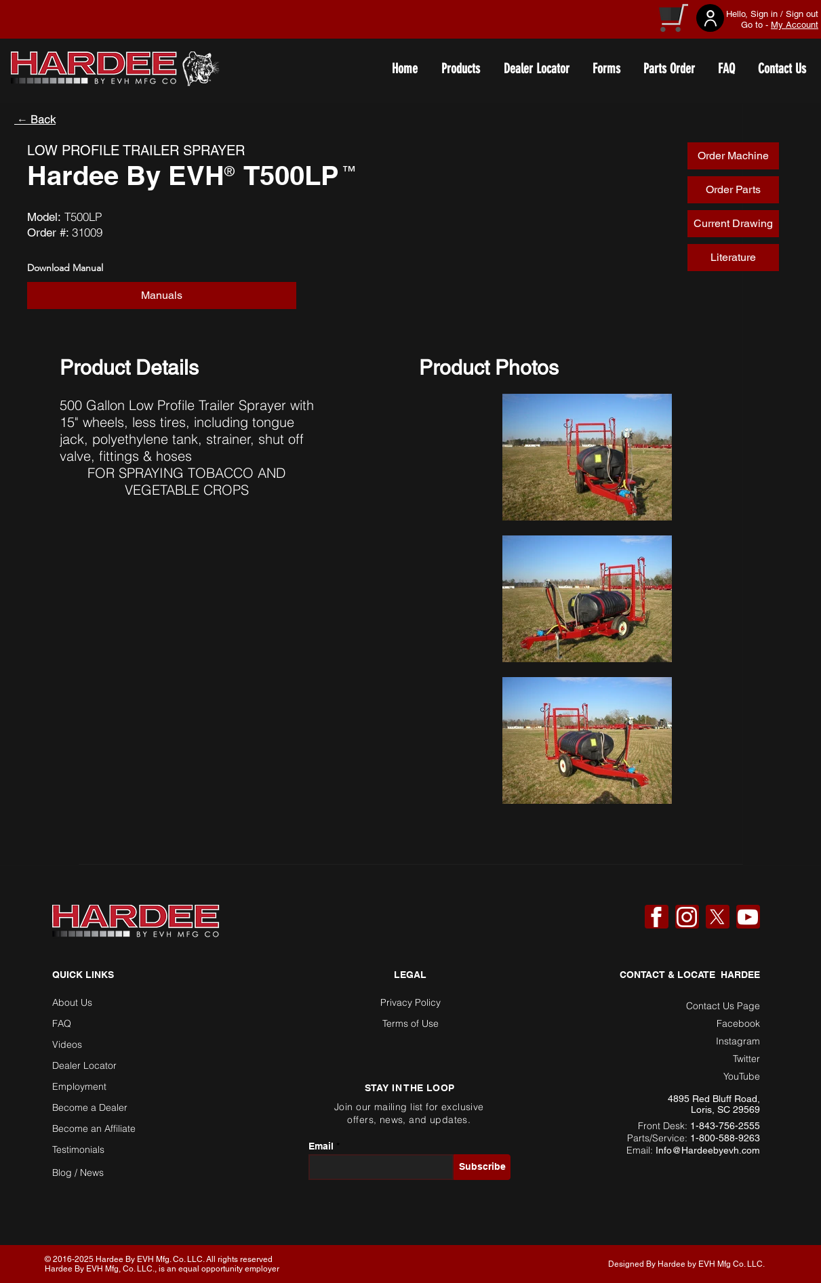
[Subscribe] (482, 1167)
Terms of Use (410, 1023)
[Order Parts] (733, 189)
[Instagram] (687, 917)
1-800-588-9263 (725, 1138)
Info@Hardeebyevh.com (708, 1150)
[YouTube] (748, 917)
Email (321, 1146)
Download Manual (65, 267)
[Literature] (733, 257)
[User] (710, 18)
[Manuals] (161, 295)
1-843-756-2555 (725, 1125)
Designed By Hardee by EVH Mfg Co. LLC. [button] (686, 1264)
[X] (717, 917)
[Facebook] (656, 917)
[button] (733, 223)
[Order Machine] (733, 155)
